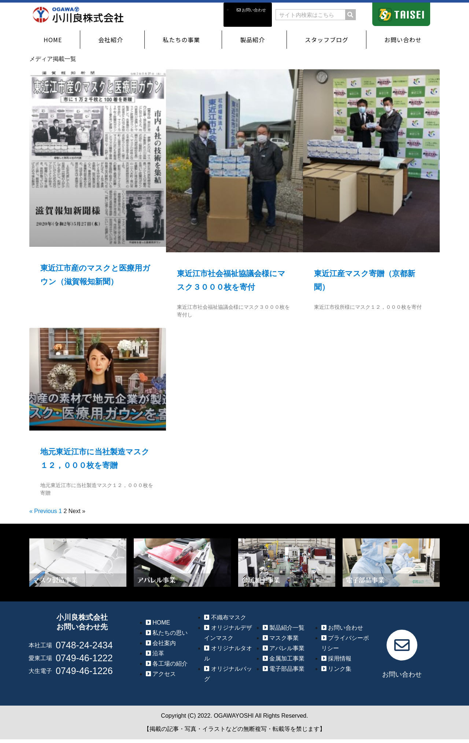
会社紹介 (112, 39)
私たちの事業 (183, 39)
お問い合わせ (404, 39)
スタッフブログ (326, 39)
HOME (53, 39)
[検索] (350, 15)
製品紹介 (254, 39)
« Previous (43, 511)
